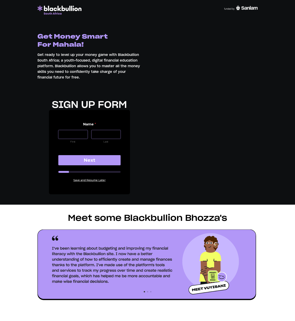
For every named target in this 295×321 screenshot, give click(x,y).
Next (89, 160)
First (73, 141)
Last (106, 141)
